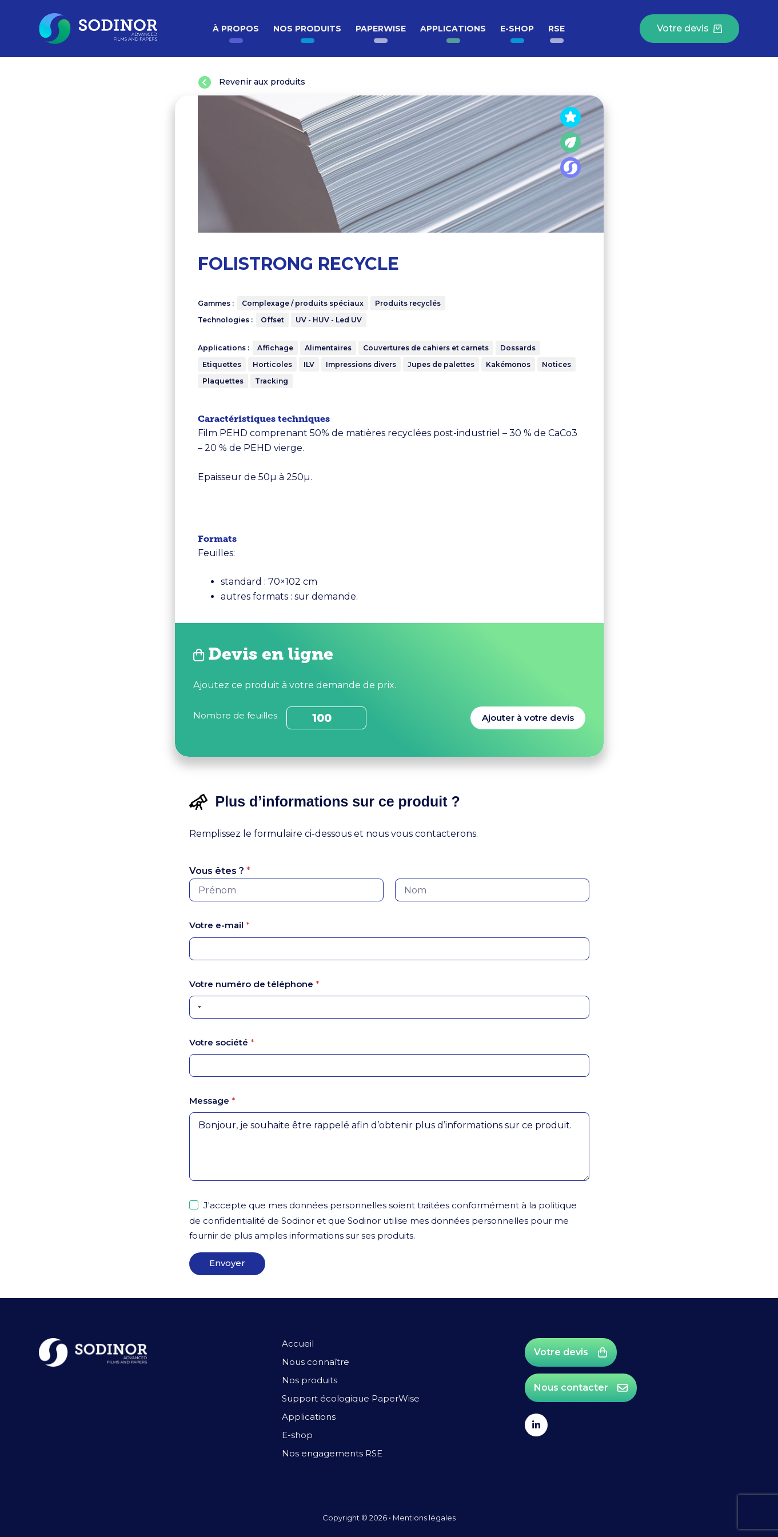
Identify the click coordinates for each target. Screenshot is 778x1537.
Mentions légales (424, 1517)
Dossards (518, 348)
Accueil (298, 1343)
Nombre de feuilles (235, 715)
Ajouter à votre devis (528, 717)
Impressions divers (361, 364)
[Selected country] (197, 1007)
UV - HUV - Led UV (329, 320)
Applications (453, 28)
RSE (556, 28)
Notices (556, 364)
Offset (272, 320)
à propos (236, 28)
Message (212, 1100)
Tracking (271, 381)
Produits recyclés (408, 303)
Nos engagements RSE (332, 1453)
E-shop (517, 28)
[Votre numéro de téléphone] (389, 1007)
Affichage (275, 348)
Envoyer (227, 1262)
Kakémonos (508, 364)
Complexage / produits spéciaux (303, 303)
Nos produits (307, 28)
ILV (309, 364)
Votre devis (689, 28)
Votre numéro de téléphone (254, 984)
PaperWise (381, 28)
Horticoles (272, 364)
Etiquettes (221, 364)
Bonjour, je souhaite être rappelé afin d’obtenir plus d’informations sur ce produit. (389, 1147)
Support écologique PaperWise (351, 1398)
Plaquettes (223, 381)
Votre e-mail (219, 925)
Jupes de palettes (441, 364)
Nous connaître (315, 1361)
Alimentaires (328, 348)
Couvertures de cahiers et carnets (426, 348)
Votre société (221, 1042)
